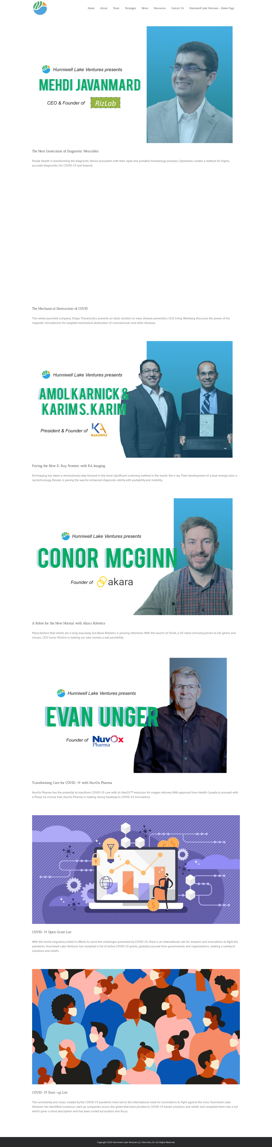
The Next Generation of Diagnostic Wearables (65, 151)
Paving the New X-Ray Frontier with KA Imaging (68, 466)
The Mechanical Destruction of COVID (60, 309)
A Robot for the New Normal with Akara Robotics (68, 623)
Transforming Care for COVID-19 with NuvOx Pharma (72, 783)
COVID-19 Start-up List (50, 1092)
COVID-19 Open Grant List (51, 932)
